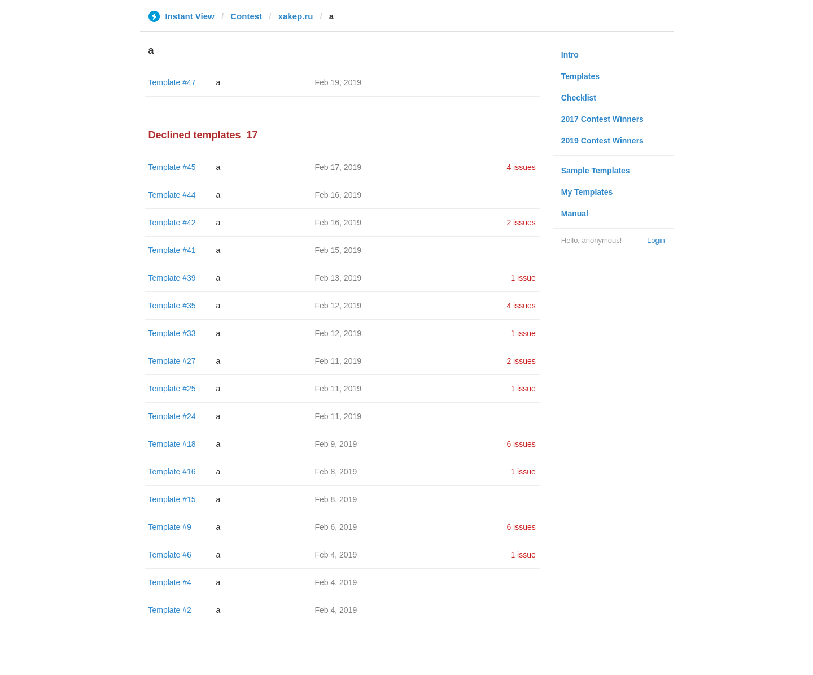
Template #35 (172, 305)
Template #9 (169, 527)
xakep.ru (295, 16)
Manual (574, 213)
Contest (246, 16)
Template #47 (172, 82)
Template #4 (169, 582)
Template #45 (172, 167)
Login (656, 240)
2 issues (520, 222)
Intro (570, 54)
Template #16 (172, 471)
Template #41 (172, 250)
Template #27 (172, 360)
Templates (580, 76)
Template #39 (172, 277)
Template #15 (172, 499)
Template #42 (172, 222)
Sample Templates (595, 170)
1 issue (522, 277)
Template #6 (169, 554)
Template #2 (169, 610)
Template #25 (172, 388)
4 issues (520, 167)
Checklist (578, 97)
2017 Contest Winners (602, 119)
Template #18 (172, 443)
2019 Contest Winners (602, 140)
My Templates (587, 192)
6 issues (520, 443)
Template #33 (172, 333)
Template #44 (172, 194)
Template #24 (172, 416)
